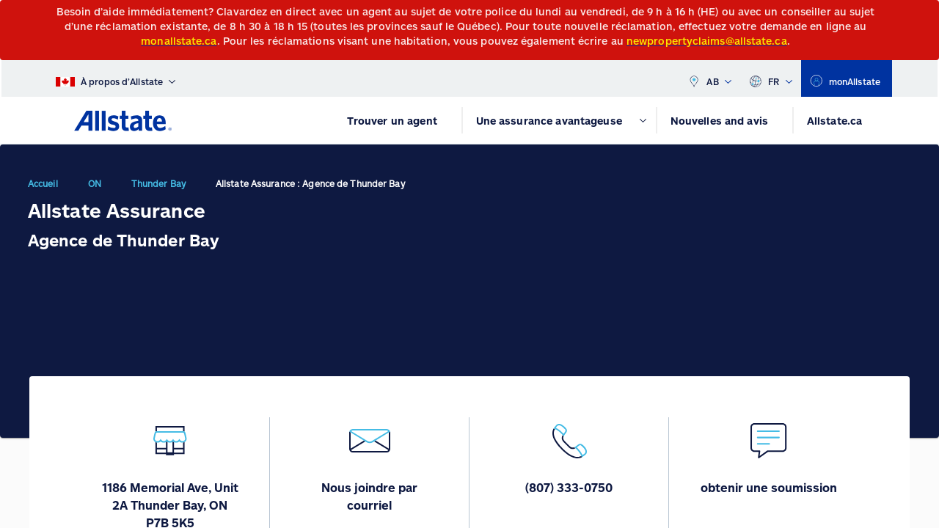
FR (770, 78)
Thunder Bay (158, 183)
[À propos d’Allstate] (115, 78)
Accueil (43, 183)
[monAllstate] (846, 78)
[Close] (924, 15)
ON (94, 183)
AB (709, 78)
